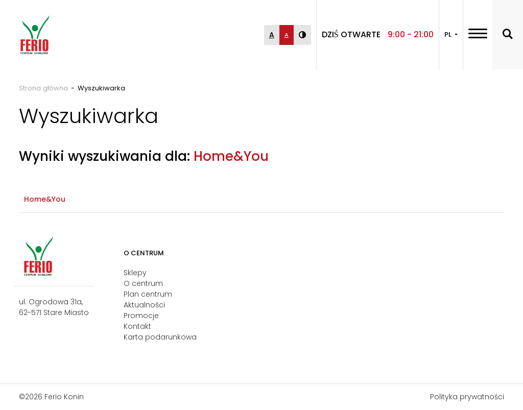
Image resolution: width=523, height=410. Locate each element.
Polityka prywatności (467, 397)
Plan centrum (148, 294)
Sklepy (135, 273)
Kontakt (137, 326)
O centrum (143, 283)
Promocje (141, 315)
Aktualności (144, 305)
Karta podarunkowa (160, 337)
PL (448, 34)
